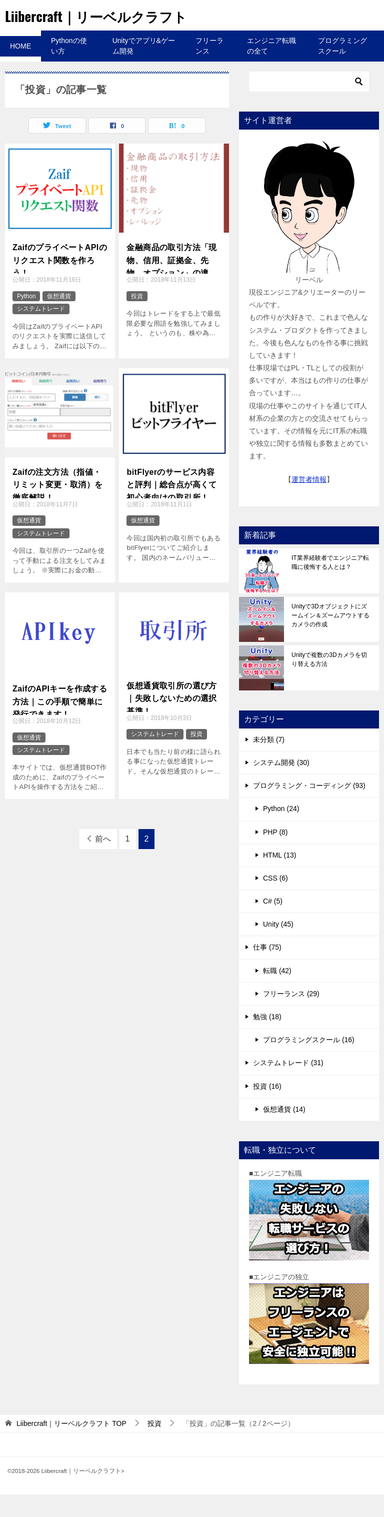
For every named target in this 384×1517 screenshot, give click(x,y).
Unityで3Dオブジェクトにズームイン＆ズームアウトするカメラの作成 (331, 637)
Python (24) (281, 831)
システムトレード (41, 331)
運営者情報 (309, 502)
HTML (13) (279, 878)
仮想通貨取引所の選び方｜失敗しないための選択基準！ (171, 718)
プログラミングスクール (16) (308, 1062)
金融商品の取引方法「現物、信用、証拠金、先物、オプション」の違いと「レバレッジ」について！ (171, 281)
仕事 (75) (267, 970)
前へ (103, 861)
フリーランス (210, 68)
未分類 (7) (268, 762)
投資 (137, 318)
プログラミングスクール (342, 68)
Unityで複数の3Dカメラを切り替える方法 (329, 682)
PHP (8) (275, 855)
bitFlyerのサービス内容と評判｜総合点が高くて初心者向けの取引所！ (171, 504)
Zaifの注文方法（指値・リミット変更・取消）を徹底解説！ (57, 504)
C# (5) (272, 924)
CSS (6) (275, 901)
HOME (20, 69)
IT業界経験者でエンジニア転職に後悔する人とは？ (330, 585)
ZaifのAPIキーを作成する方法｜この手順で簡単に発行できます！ (59, 721)
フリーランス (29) (291, 1016)
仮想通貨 (59, 318)
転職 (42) (277, 993)
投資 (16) (267, 1109)
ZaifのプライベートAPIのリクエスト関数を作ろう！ (59, 280)
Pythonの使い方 (69, 68)
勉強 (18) (267, 1039)
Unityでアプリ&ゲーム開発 (143, 68)
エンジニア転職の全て (271, 68)
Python (26, 318)
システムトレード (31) (288, 1085)
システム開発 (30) (281, 785)
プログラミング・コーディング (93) (309, 808)
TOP (71, 1446)
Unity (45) (278, 947)
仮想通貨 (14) (284, 1132)
